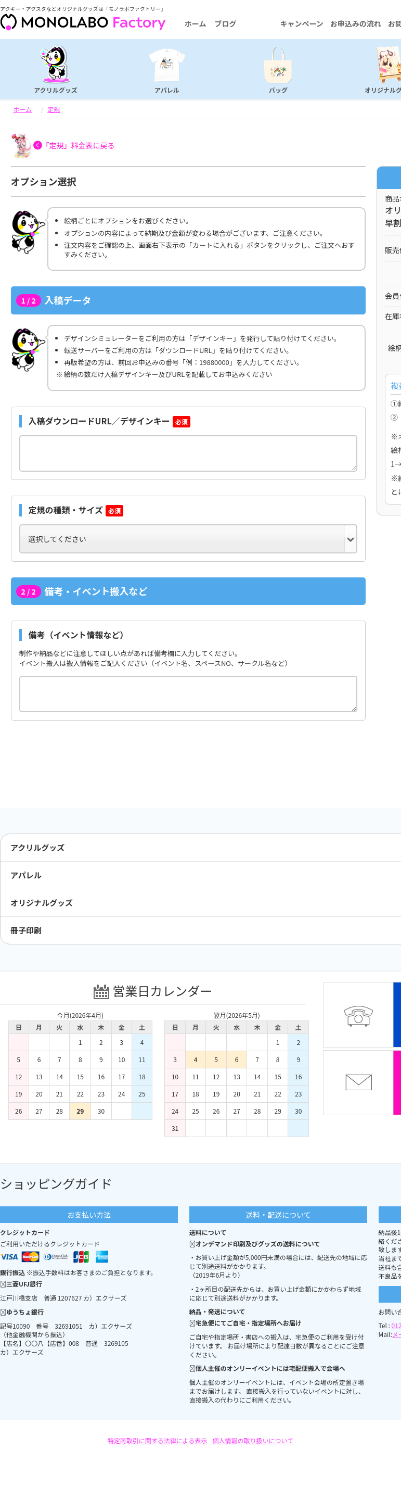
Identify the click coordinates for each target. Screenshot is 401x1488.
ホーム (195, 23)
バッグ (278, 89)
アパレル (166, 89)
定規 (53, 109)
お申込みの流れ (355, 23)
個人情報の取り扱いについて (253, 1440)
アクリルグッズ (55, 89)
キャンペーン (301, 23)
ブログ (225, 23)
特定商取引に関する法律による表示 (158, 1440)
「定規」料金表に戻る (78, 145)
